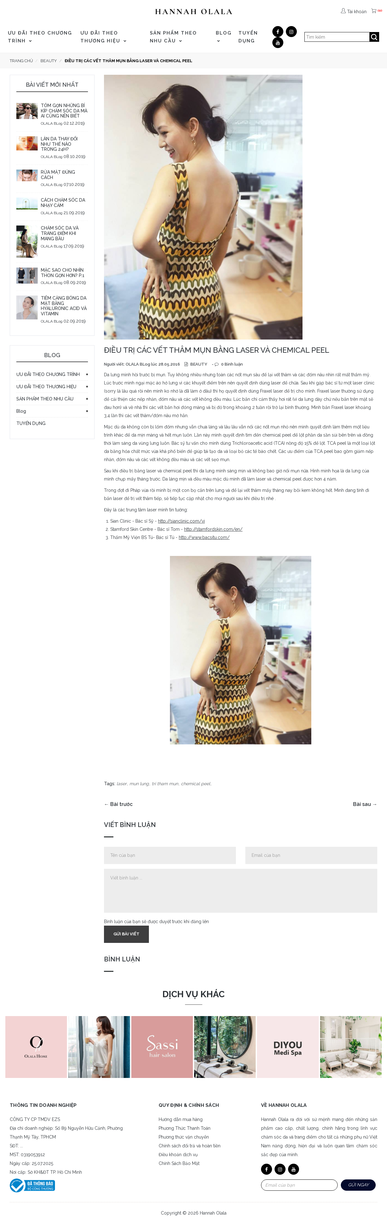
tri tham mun (165, 783)
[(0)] (374, 11)
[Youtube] (277, 42)
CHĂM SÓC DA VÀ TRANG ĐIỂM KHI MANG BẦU (60, 233)
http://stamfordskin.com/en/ (213, 529)
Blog (224, 36)
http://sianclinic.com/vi (181, 521)
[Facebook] (277, 31)
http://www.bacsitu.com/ (204, 537)
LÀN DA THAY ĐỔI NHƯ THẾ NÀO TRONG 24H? (59, 144)
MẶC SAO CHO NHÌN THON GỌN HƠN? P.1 (62, 273)
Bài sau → (365, 804)
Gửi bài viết (126, 934)
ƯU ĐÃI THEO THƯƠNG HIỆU (103, 37)
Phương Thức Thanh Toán (184, 1128)
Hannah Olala (213, 1213)
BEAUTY (198, 364)
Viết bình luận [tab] (130, 825)
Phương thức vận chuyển (184, 1137)
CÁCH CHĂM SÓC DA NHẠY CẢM (63, 203)
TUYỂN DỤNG (248, 37)
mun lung (139, 783)
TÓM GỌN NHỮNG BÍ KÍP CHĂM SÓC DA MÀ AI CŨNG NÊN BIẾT (64, 111)
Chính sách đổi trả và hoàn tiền (190, 1145)
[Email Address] (299, 1185)
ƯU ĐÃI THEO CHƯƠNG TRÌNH (40, 37)
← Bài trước (118, 804)
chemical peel (195, 783)
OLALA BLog (52, 123)
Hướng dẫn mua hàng (181, 1119)
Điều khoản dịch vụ (178, 1154)
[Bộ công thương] (32, 1185)
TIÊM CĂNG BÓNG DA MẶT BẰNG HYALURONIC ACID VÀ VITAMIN (64, 306)
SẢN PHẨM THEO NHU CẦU (173, 37)
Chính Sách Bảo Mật (179, 1163)
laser (122, 783)
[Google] (291, 31)
